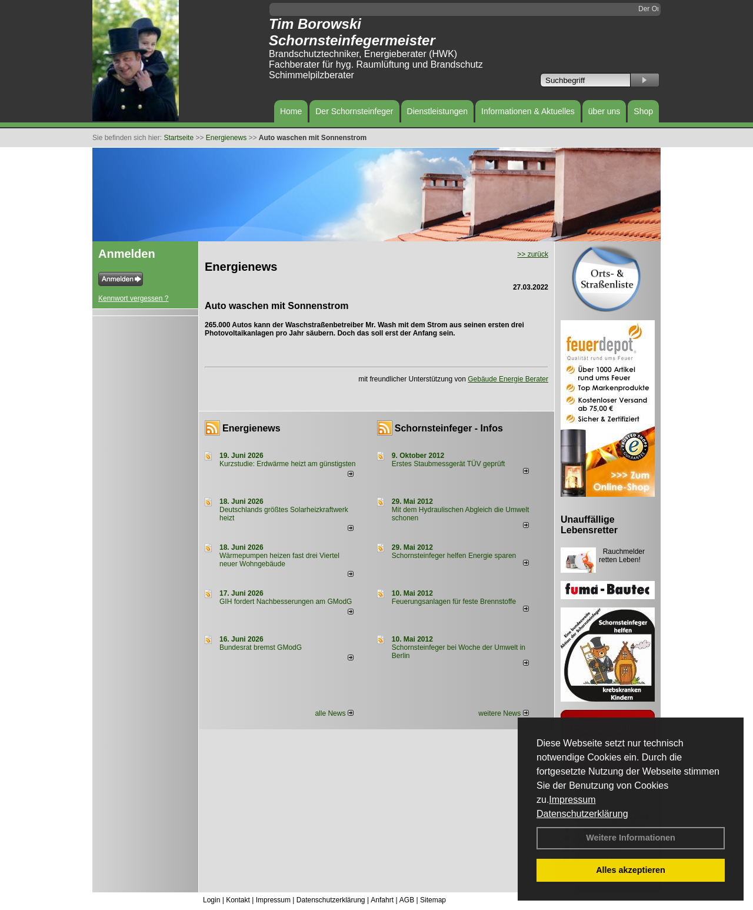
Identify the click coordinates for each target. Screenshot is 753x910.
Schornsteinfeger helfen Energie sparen (454, 556)
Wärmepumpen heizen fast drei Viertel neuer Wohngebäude (279, 560)
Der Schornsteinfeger (354, 111)
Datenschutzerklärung (582, 814)
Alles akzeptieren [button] (630, 870)
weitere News (503, 713)
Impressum (572, 800)
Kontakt (238, 900)
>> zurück (532, 254)
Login (211, 900)
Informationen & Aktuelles (528, 111)
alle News (334, 713)
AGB (406, 900)
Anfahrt (382, 900)
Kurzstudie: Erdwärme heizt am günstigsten (287, 464)
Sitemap (433, 900)
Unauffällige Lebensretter (589, 524)
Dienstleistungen (437, 111)
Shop (643, 111)
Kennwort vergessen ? (133, 298)
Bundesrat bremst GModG (260, 647)
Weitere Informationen (630, 837)
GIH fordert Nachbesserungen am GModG (285, 601)
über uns (604, 111)
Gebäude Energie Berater (508, 379)
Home (291, 111)
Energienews (251, 428)
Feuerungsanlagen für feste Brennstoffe (454, 601)
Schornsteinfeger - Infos (449, 428)
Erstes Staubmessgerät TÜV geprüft (448, 464)
